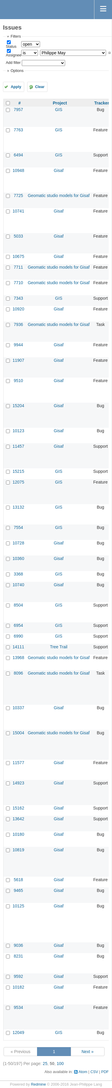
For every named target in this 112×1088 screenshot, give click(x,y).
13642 (18, 818)
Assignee (13, 55)
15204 (18, 405)
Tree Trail (58, 646)
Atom (83, 1072)
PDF (105, 1072)
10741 (18, 211)
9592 (18, 976)
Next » (87, 1051)
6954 (18, 625)
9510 (18, 380)
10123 (18, 430)
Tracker (101, 103)
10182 (18, 987)
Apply (16, 87)
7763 (18, 129)
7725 (18, 195)
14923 (18, 783)
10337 (18, 707)
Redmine (38, 1084)
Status (11, 46)
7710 (18, 282)
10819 (18, 849)
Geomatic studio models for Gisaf (59, 195)
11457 (18, 446)
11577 (18, 762)
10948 (18, 170)
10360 (18, 558)
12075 (18, 482)
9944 (18, 344)
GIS (58, 109)
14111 (18, 646)
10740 (18, 584)
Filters (15, 36)
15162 (18, 808)
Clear (40, 87)
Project (60, 103)
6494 (18, 155)
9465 (18, 890)
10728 (18, 543)
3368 (18, 574)
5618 (18, 879)
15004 (18, 732)
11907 (18, 360)
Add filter (13, 63)
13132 (18, 507)
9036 (18, 945)
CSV (94, 1072)
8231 (18, 956)
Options (16, 71)
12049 (18, 1032)
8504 (18, 605)
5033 (18, 236)
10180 (18, 834)
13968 (18, 657)
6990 (18, 636)
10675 (18, 256)
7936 (18, 324)
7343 (18, 298)
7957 (18, 109)
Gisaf (59, 170)
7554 (18, 527)
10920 (18, 309)
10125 (18, 906)
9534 (18, 1007)
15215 (18, 471)
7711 (18, 267)
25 (45, 1063)
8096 (18, 673)
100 (60, 1063)
